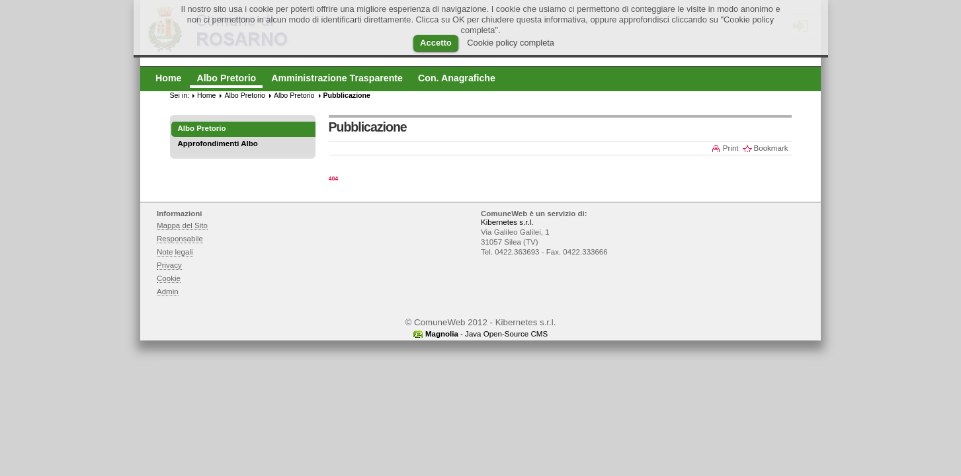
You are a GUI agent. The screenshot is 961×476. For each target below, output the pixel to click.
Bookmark (771, 148)
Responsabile (180, 239)
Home (206, 95)
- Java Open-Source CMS (486, 334)
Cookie (169, 278)
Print (731, 148)
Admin (168, 292)
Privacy (169, 265)
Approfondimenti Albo (218, 143)
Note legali (175, 252)
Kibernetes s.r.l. (507, 222)
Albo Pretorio (244, 95)
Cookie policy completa (510, 43)
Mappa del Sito (182, 225)
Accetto (436, 43)
